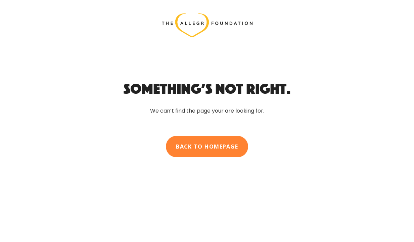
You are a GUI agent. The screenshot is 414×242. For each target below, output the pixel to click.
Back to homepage (207, 146)
